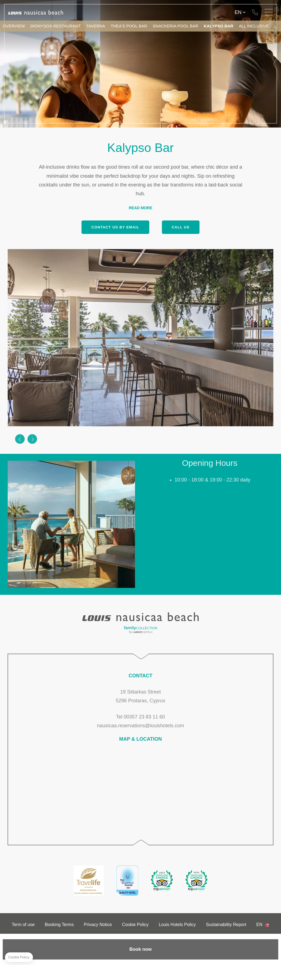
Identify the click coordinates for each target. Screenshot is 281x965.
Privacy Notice (98, 924)
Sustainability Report (226, 924)
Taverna (95, 26)
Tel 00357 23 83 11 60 (255, 12)
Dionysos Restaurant (55, 26)
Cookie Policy (135, 924)
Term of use (23, 924)
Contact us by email (115, 227)
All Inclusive (254, 26)
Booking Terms (59, 924)
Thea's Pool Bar (129, 26)
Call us (181, 227)
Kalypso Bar (218, 26)
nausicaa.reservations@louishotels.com (140, 725)
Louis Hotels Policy (177, 924)
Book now (140, 949)
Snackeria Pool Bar (175, 26)
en (238, 12)
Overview (14, 26)
